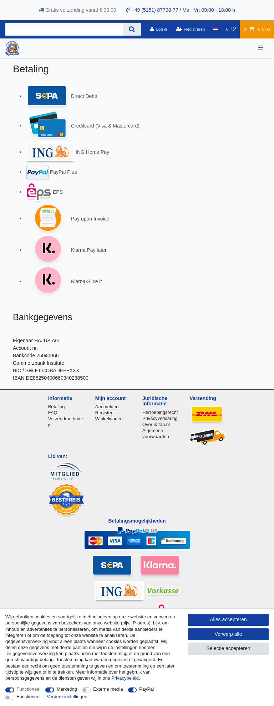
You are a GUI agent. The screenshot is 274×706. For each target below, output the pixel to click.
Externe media (108, 689)
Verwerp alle (228, 634)
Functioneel (29, 689)
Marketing (67, 689)
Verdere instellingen (67, 696)
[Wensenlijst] (231, 29)
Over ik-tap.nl (156, 424)
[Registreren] (190, 29)
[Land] (215, 29)
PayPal (146, 689)
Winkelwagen (109, 418)
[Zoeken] (132, 29)
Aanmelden (106, 406)
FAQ (52, 412)
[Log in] (158, 29)
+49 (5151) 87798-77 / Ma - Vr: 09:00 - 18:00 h (180, 10)
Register (103, 412)
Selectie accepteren (228, 648)
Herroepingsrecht (160, 412)
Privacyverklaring (160, 418)
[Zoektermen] (64, 29)
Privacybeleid (125, 678)
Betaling (56, 406)
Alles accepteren (228, 619)
